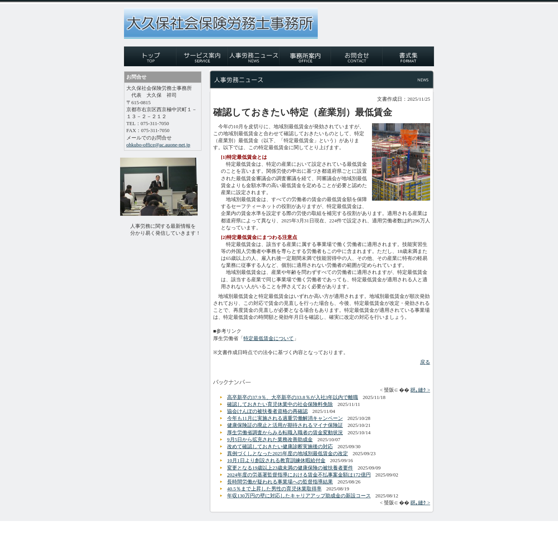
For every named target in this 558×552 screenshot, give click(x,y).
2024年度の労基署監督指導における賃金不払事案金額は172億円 (299, 475)
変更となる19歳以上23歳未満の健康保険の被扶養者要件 (290, 468)
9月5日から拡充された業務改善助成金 (270, 439)
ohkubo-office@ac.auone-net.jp (158, 145)
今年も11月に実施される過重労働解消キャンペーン (285, 418)
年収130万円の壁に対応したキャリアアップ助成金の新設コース (299, 496)
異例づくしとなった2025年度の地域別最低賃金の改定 (287, 453)
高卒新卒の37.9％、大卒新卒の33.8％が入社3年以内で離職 (292, 397)
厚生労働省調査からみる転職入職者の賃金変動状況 (285, 432)
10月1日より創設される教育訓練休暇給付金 (276, 460)
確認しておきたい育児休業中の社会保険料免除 (280, 404)
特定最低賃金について (268, 338)
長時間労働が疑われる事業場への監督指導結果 (280, 482)
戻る (425, 362)
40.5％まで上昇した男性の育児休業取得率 (274, 489)
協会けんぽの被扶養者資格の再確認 (267, 411)
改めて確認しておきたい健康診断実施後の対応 (280, 446)
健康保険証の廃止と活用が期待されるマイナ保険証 (285, 425)
